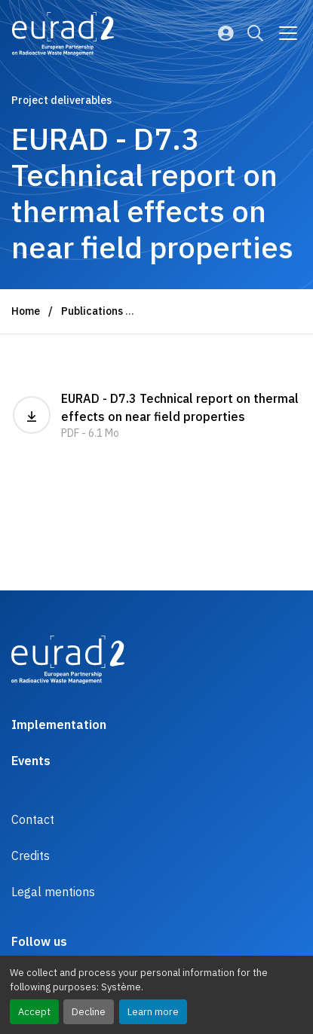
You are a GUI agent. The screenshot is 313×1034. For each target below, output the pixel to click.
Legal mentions (53, 891)
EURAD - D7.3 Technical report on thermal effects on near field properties (156, 416)
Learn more (153, 1011)
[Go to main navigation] (288, 33)
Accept (34, 1011)
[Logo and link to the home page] (63, 34)
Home (25, 311)
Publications (92, 311)
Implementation (58, 724)
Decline (89, 1011)
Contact (32, 819)
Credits (30, 855)
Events (31, 760)
